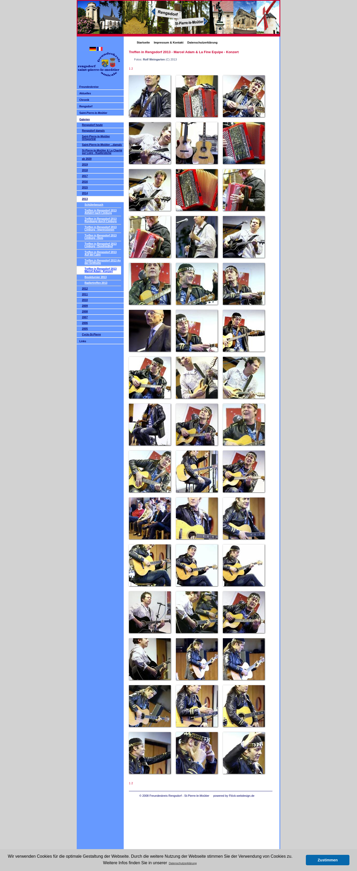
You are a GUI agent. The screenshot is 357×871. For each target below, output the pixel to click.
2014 (85, 193)
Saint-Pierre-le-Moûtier (93, 113)
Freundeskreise (89, 86)
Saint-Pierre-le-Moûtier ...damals (102, 144)
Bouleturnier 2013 (95, 277)
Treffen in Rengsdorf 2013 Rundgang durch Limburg (101, 220)
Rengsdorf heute (92, 125)
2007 (85, 317)
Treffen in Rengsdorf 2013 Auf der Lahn (101, 253)
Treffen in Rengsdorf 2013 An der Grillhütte (103, 262)
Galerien (84, 119)
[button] (300, 860)
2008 (85, 311)
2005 (85, 328)
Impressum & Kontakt (168, 42)
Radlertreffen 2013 (96, 282)
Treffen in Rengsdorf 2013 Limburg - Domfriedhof (101, 245)
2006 (85, 323)
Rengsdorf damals (93, 130)
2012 (85, 288)
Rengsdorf (85, 106)
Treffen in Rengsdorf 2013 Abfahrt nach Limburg (101, 211)
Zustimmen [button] (328, 860)
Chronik (84, 100)
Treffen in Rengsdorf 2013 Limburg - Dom (101, 237)
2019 (85, 164)
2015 (85, 187)
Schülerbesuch (94, 204)
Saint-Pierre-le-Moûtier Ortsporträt (96, 137)
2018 (85, 170)
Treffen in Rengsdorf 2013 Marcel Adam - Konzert (101, 270)
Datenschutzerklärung (202, 42)
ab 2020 (87, 158)
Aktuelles (85, 93)
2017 (85, 176)
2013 (85, 199)
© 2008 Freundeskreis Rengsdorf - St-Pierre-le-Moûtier (174, 795)
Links (82, 341)
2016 (85, 181)
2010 (85, 300)
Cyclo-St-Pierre (91, 334)
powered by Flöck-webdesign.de (233, 795)
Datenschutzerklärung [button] (183, 863)
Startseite (143, 42)
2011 (85, 294)
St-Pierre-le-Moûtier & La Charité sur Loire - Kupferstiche (102, 152)
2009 (85, 305)
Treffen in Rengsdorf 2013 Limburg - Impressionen (101, 228)
